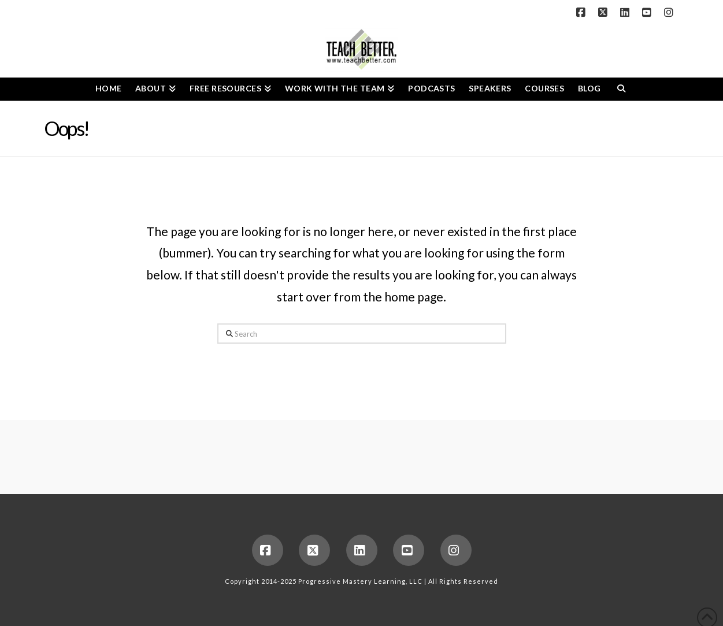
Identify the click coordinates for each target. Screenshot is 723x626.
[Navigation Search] (621, 89)
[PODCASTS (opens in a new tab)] (431, 89)
